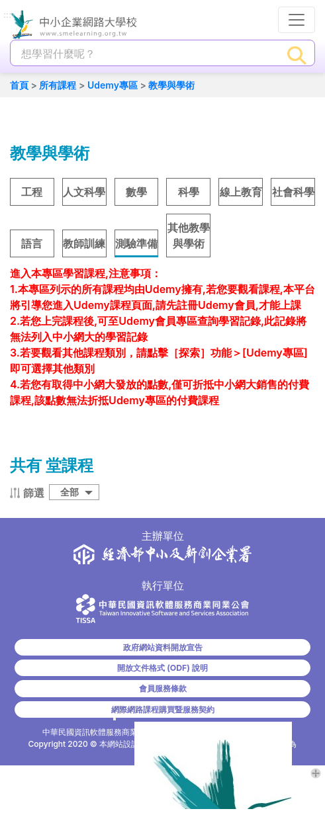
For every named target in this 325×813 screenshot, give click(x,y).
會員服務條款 (163, 688)
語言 (31, 243)
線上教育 (241, 191)
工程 (31, 191)
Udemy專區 (112, 85)
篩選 (33, 492)
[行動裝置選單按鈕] (296, 20)
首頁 (19, 85)
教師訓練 (84, 243)
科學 (188, 191)
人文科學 (84, 191)
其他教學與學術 (188, 235)
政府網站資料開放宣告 (163, 647)
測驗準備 (136, 243)
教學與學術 (171, 85)
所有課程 (57, 85)
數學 (136, 191)
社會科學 (293, 191)
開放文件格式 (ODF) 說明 (162, 668)
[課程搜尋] (145, 53)
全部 (69, 491)
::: (7, 15)
